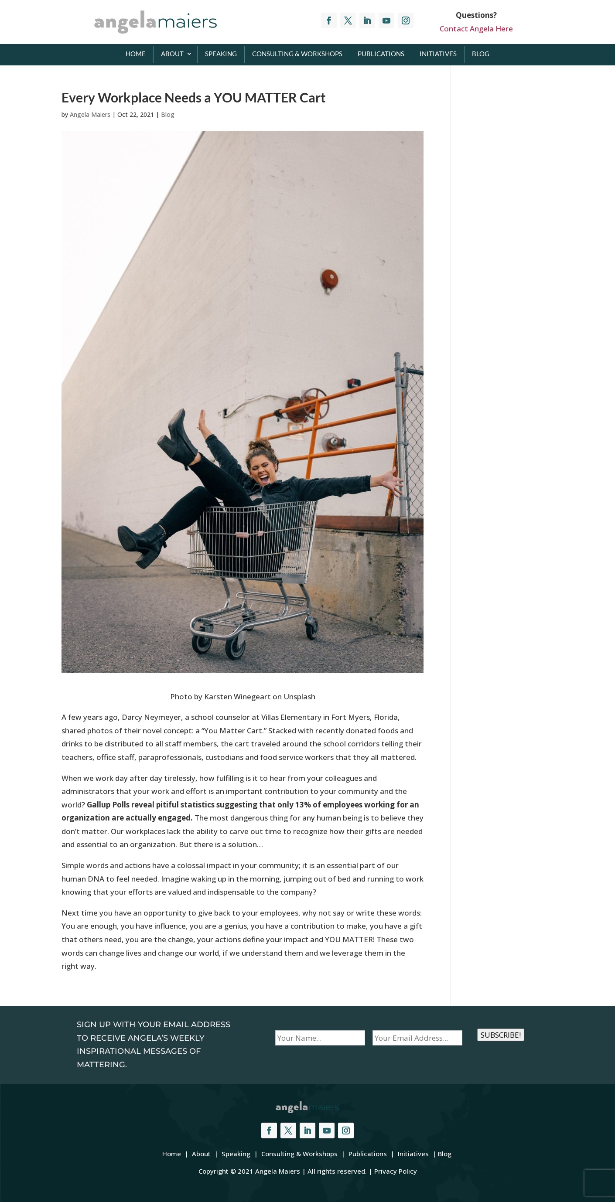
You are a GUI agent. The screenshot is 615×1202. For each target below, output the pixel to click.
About (172, 54)
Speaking (221, 54)
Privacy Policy (395, 1171)
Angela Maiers (90, 114)
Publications (381, 54)
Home (136, 54)
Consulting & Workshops (297, 54)
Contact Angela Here (476, 29)
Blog (480, 54)
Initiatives (438, 54)
